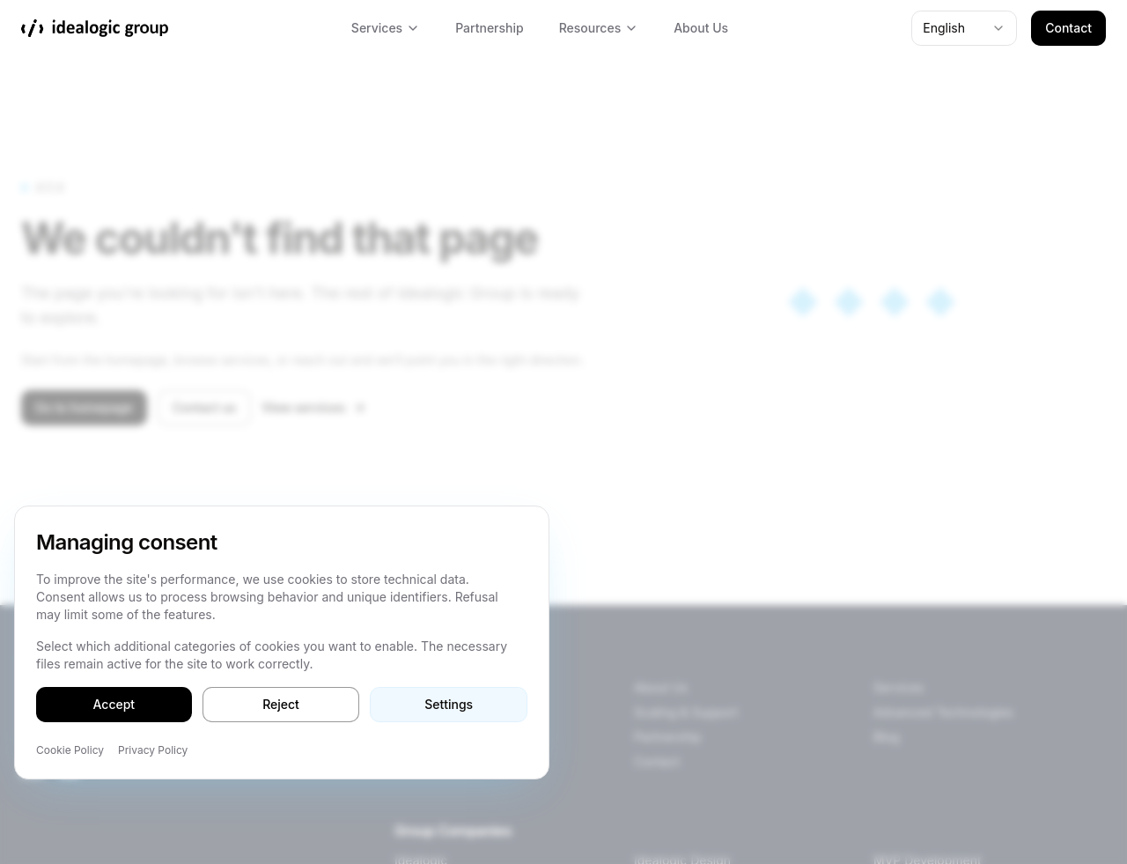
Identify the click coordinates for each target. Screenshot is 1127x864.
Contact (1068, 27)
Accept (114, 704)
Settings (448, 704)
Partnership (489, 27)
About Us (701, 27)
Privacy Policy (153, 750)
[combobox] (964, 28)
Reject (280, 704)
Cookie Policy (70, 750)
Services (385, 27)
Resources (599, 27)
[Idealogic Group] (94, 28)
